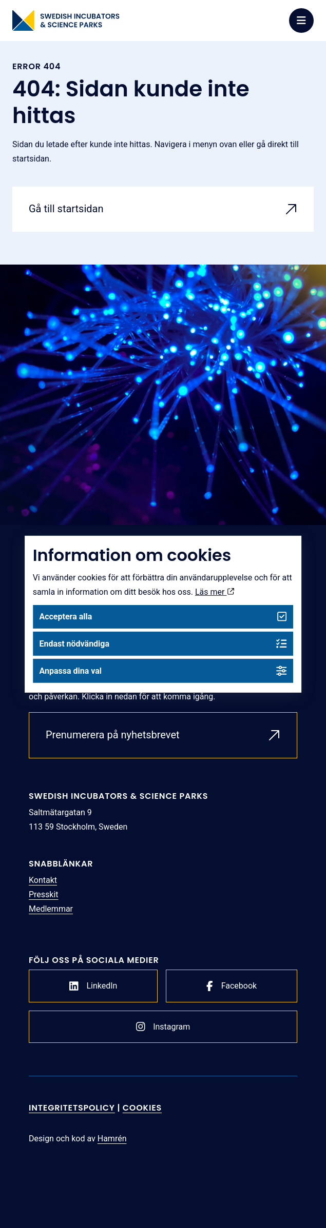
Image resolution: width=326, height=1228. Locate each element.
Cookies (142, 1108)
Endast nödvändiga (162, 643)
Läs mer (214, 591)
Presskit (44, 894)
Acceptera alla (162, 616)
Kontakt (43, 880)
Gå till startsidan (66, 209)
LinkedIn (93, 986)
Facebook (231, 986)
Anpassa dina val (162, 671)
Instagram (163, 1026)
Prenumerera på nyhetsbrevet (113, 735)
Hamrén (112, 1138)
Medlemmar (51, 909)
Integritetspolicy (72, 1108)
